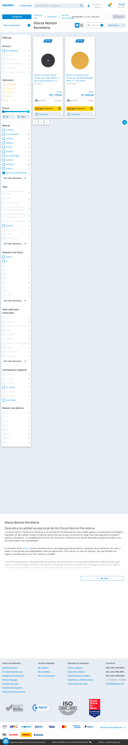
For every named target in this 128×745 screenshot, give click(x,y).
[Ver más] (102, 578)
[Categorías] (16, 16)
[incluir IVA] (111, 727)
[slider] (3, 111)
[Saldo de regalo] (14, 741)
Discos (26, 548)
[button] (24, 5)
